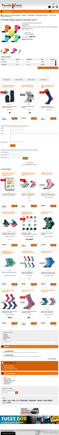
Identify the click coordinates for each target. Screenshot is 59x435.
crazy (9, 402)
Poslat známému (18, 79)
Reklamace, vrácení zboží (9, 380)
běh (13, 400)
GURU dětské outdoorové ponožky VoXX (8, 291)
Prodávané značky (7, 332)
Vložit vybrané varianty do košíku (48, 67)
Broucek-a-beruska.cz (53, 432)
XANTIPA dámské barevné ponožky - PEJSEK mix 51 (28, 86)
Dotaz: (2, 133)
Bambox (5, 334)
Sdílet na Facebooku (28, 39)
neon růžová (4, 61)
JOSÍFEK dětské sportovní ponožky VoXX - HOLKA (47, 173)
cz (52, 4)
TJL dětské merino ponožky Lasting (28, 291)
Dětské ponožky (31, 15)
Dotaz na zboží (31, 79)
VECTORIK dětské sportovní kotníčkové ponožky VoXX (8, 212)
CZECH (4, 402)
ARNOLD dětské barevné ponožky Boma (46, 212)
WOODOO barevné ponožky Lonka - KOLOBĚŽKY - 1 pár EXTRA (47, 86)
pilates (9, 400)
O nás (5, 377)
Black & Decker (7, 337)
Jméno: (2, 128)
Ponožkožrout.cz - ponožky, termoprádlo (11, 15)
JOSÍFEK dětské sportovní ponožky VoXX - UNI (47, 252)
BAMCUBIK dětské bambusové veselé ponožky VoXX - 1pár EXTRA (29, 174)
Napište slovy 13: (4, 142)
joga (17, 400)
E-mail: (2, 130)
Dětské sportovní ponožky (41, 15)
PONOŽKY (24, 15)
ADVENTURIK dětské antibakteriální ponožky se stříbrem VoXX (28, 213)
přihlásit (9, 11)
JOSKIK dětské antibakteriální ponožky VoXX (48, 291)
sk (54, 4)
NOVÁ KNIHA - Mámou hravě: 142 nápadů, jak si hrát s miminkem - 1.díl (9, 174)
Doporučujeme (6, 79)
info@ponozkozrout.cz (8, 430)
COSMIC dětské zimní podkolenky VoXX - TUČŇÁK (28, 252)
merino (39, 400)
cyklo (4, 400)
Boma (5, 339)
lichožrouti (24, 400)
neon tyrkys (3, 64)
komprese (32, 400)
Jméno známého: (4, 152)
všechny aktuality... (52, 358)
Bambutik (6, 335)
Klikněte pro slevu (8, 433)
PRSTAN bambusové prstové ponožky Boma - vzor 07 (8, 86)
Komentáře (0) (43, 79)
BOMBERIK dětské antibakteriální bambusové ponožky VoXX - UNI (8, 252)
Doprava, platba (7, 378)
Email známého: (4, 154)
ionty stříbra (47, 400)
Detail (14, 118)
